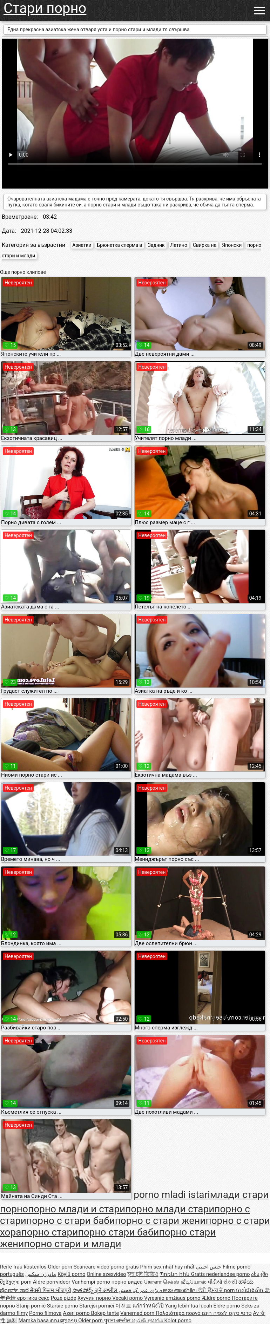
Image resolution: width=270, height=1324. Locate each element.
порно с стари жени (160, 1220)
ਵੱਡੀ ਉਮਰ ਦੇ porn (217, 1290)
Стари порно (45, 8)
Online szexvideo (106, 1274)
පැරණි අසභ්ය (148, 1320)
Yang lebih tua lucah (189, 1306)
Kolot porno (177, 1320)
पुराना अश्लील (118, 1320)
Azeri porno (77, 1313)
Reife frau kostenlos (23, 1267)
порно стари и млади (72, 1244)
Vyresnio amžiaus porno (173, 1298)
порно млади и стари (76, 1209)
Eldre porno (227, 1306)
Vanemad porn (138, 1313)
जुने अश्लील (106, 1290)
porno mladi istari (172, 1194)
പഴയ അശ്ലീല (178, 1290)
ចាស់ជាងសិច (250, 1290)
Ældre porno (216, 1298)
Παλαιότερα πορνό (179, 1313)
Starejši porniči (98, 1306)
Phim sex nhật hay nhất (167, 1267)
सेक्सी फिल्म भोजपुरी (50, 1290)
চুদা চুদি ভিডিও (142, 1274)
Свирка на (204, 245)
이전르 (124, 1306)
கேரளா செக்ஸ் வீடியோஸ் (175, 1282)
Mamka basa (34, 1320)
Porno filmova (45, 1313)
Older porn (60, 1267)
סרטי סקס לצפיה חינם (226, 1313)
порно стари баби (118, 1232)
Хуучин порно (94, 1298)
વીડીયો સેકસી (222, 1282)
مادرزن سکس (40, 1274)
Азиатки (81, 245)
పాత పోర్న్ (84, 1290)
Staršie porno (63, 1306)
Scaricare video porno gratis (106, 1267)
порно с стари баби (70, 1220)
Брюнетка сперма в (119, 245)
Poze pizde (63, 1298)
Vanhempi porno (91, 1282)
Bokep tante (105, 1313)
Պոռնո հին (175, 1274)
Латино (178, 245)
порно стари (49, 1232)
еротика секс (33, 1298)
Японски (232, 245)
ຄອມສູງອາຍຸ (64, 1320)
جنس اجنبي (209, 1267)
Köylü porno (71, 1274)
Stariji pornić (31, 1306)
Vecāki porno (128, 1298)
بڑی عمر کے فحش (139, 1290)
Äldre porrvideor (52, 1282)
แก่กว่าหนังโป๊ (149, 1306)
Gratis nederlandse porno (220, 1274)
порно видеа (127, 1282)
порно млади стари (169, 1209)
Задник (156, 245)
